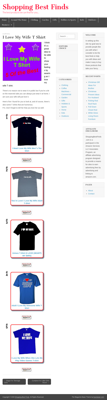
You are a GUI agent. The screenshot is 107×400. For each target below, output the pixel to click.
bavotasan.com (99, 397)
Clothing (34, 20)
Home (4, 20)
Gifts (55, 20)
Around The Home (19, 20)
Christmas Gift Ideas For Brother (94, 85)
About (90, 191)
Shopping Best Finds (35, 7)
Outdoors (92, 20)
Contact (91, 194)
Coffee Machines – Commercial (66, 91)
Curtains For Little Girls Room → (40, 382)
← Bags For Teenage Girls (12, 382)
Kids (82, 20)
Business (6, 25)
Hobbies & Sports (68, 20)
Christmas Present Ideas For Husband (93, 94)
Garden (45, 20)
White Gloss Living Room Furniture (93, 116)
